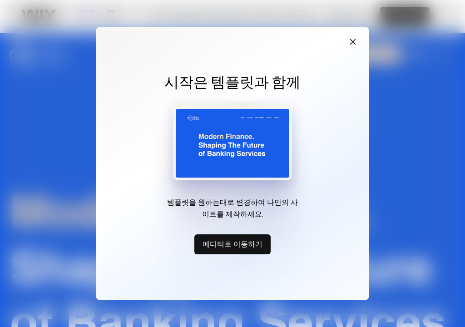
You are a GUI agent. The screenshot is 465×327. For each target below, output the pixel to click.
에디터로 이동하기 (232, 243)
